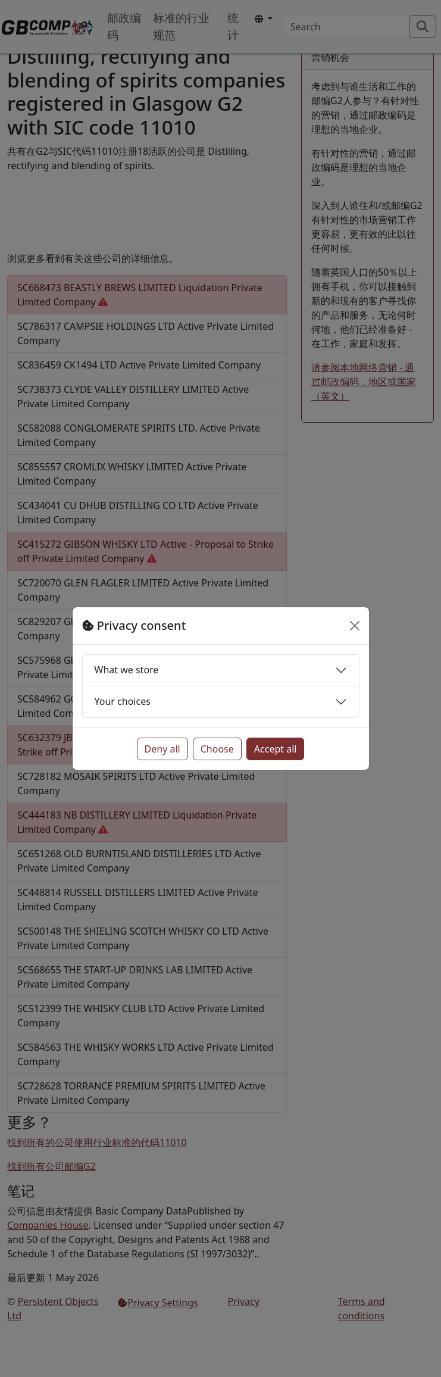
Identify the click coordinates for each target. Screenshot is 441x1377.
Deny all (162, 748)
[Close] (354, 625)
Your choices (123, 701)
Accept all (275, 748)
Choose (217, 748)
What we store (127, 669)
